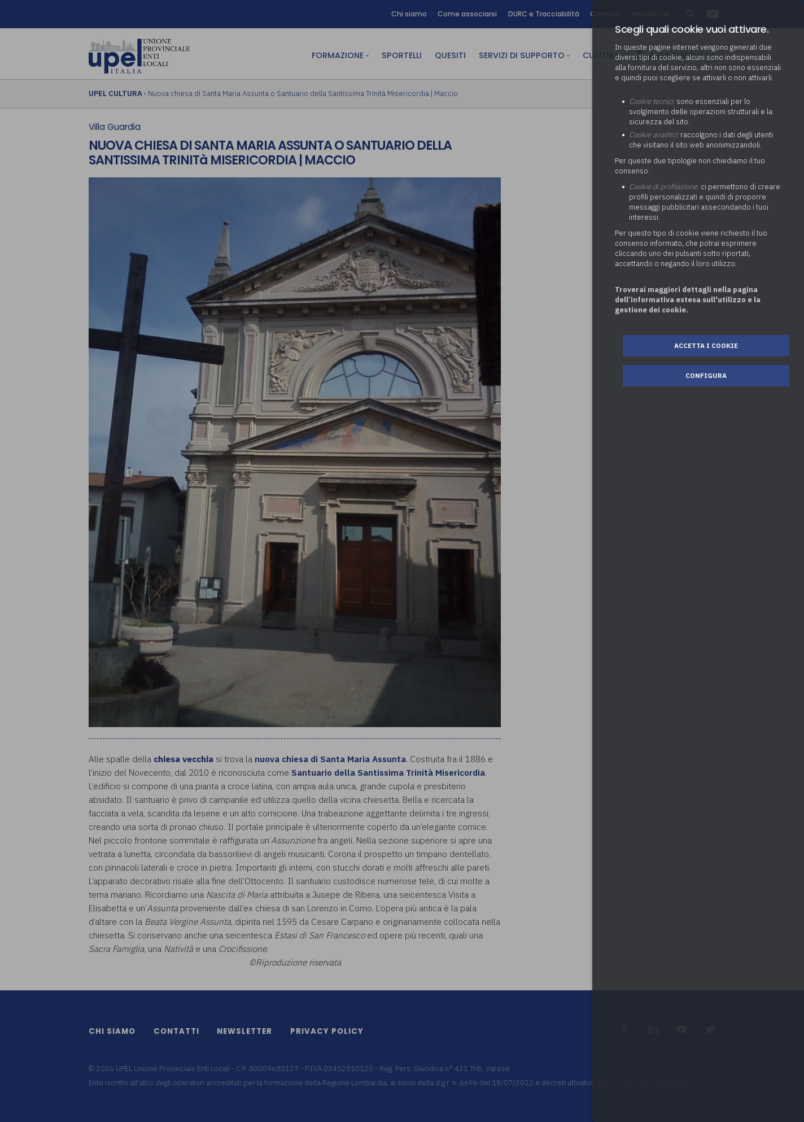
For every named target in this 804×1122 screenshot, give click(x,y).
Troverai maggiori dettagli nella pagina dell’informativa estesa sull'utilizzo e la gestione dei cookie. (688, 300)
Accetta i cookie (706, 345)
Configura (706, 375)
